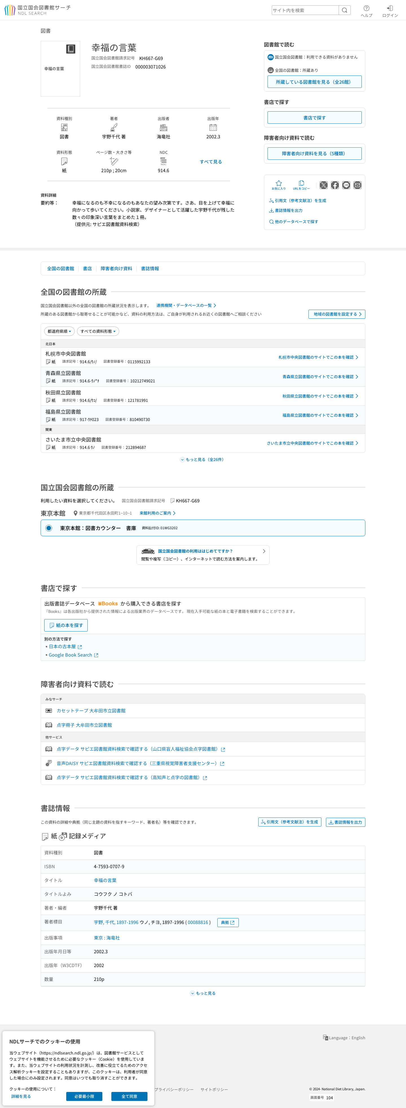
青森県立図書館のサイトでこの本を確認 (321, 376)
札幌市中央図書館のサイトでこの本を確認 (319, 357)
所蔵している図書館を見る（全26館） (314, 81)
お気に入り (279, 185)
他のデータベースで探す (293, 222)
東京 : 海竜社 (107, 937)
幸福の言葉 (105, 880)
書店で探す (314, 117)
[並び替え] (59, 331)
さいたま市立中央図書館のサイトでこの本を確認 (313, 443)
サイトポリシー (214, 1089)
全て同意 (129, 1096)
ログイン (390, 10)
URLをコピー (301, 185)
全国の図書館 (60, 268)
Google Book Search (74, 654)
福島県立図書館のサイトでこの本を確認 (321, 415)
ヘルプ (366, 10)
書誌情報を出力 (286, 210)
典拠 (228, 922)
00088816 (198, 922)
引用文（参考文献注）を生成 (297, 200)
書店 (87, 268)
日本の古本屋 (66, 646)
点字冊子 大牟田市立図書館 (84, 724)
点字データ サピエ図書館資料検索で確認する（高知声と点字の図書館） (132, 777)
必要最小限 (84, 1096)
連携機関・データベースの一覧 (187, 305)
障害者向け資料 (116, 268)
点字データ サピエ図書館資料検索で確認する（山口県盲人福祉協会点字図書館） (141, 748)
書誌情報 (150, 268)
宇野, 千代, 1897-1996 (116, 922)
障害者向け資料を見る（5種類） (315, 153)
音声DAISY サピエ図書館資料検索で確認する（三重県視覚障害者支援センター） (141, 763)
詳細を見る (21, 1096)
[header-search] (311, 10)
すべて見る (211, 161)
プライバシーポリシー (174, 1089)
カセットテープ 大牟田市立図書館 (91, 710)
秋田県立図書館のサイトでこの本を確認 (321, 396)
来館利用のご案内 (159, 513)
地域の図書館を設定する (339, 314)
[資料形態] (98, 331)
